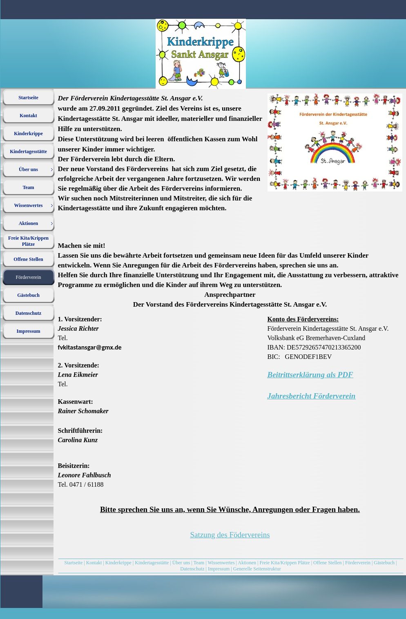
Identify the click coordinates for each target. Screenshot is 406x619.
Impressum (219, 569)
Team (199, 563)
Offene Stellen (327, 563)
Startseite (74, 563)
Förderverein (358, 563)
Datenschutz (192, 569)
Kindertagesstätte (152, 563)
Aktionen (247, 563)
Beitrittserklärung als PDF (310, 374)
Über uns (181, 563)
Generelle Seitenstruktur (257, 569)
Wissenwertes (220, 563)
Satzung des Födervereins (230, 534)
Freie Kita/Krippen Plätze (284, 563)
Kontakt (94, 563)
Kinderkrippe (118, 563)
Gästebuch (384, 563)
